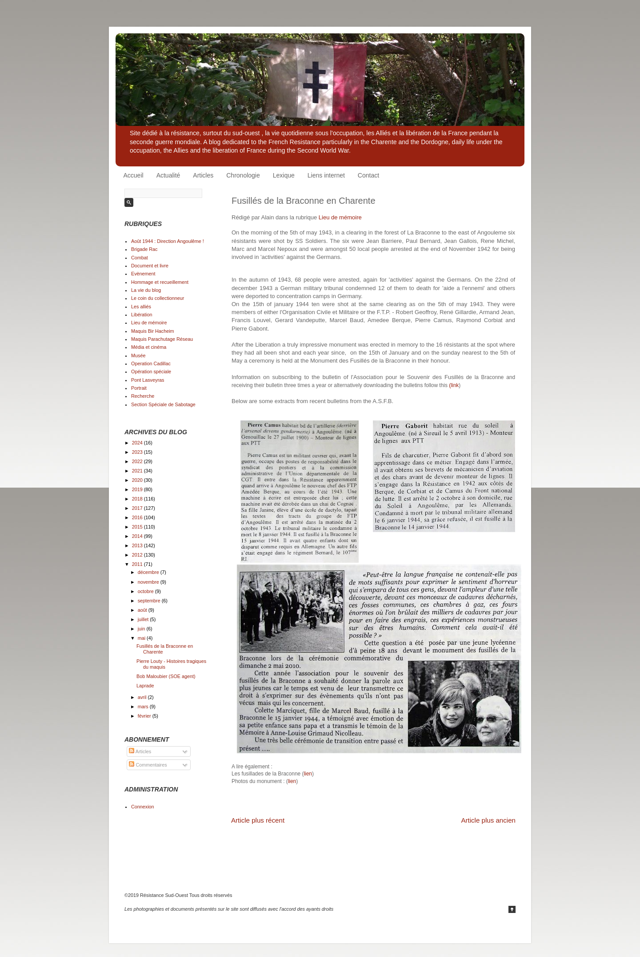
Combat (139, 257)
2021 (138, 470)
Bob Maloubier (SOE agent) (166, 676)
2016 (138, 517)
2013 (138, 545)
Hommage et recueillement (159, 282)
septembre (150, 600)
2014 (138, 536)
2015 (138, 526)
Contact (368, 175)
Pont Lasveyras (147, 380)
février (145, 716)
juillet (144, 619)
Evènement (143, 273)
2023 (138, 452)
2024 (138, 442)
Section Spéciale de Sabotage (163, 404)
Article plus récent (257, 820)
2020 (138, 480)
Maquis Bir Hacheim (152, 331)
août (143, 610)
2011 (138, 564)
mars (144, 706)
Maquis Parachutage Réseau (162, 339)
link (454, 385)
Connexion (142, 806)
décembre (149, 572)
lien (308, 774)
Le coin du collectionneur (157, 298)
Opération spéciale (151, 371)
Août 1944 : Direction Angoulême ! (167, 241)
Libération (141, 314)
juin (142, 628)
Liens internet (326, 175)
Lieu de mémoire (340, 217)
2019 (138, 489)
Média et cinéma (148, 347)
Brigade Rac (144, 249)
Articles (203, 175)
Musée (138, 355)
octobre (146, 591)
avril (143, 697)
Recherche (142, 396)
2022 (138, 461)
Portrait (139, 388)
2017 (138, 508)
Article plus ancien (488, 820)
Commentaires (148, 764)
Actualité (168, 175)
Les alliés (141, 306)
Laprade (145, 685)
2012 (138, 554)
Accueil (134, 175)
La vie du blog (146, 290)
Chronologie (243, 175)
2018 (138, 498)
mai (142, 638)
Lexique (284, 175)
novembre (149, 582)
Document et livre (149, 265)
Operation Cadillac (151, 363)
